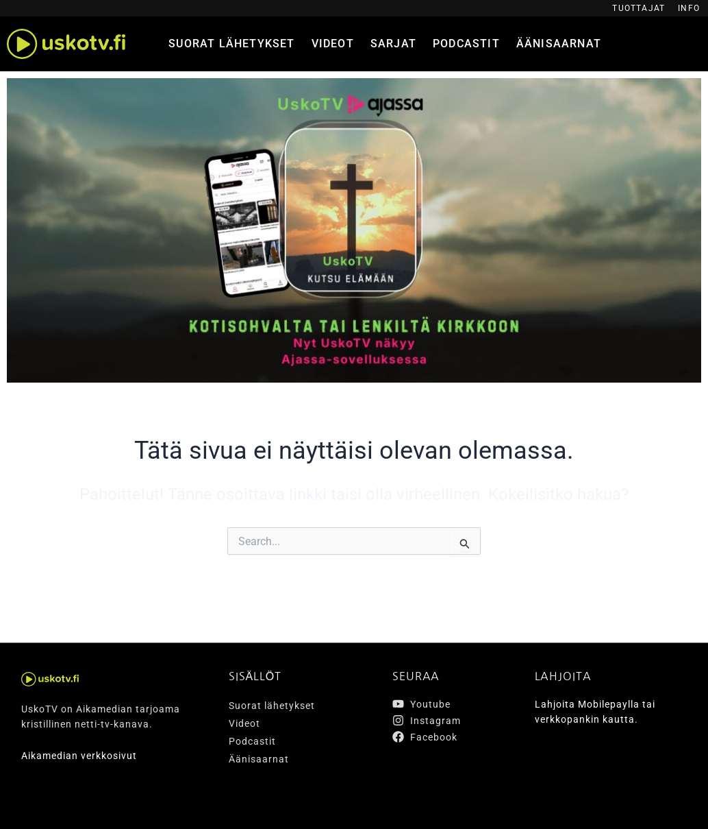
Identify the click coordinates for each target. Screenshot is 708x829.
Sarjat (393, 43)
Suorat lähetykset (231, 43)
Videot (333, 43)
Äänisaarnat (558, 43)
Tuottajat (638, 8)
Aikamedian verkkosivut (79, 755)
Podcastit (466, 43)
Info (689, 8)
